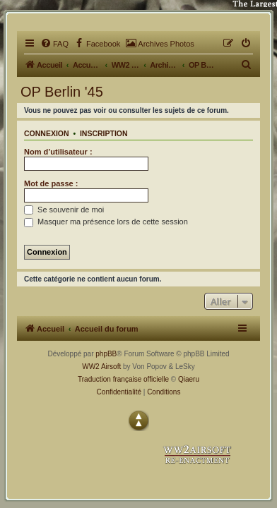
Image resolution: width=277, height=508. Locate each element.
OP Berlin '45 (61, 91)
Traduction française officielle (123, 379)
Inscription (104, 133)
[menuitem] (54, 43)
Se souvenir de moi (64, 209)
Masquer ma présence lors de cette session (106, 221)
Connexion (46, 133)
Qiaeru (188, 379)
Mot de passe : (51, 183)
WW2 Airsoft (101, 366)
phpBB (106, 354)
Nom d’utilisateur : (58, 151)
